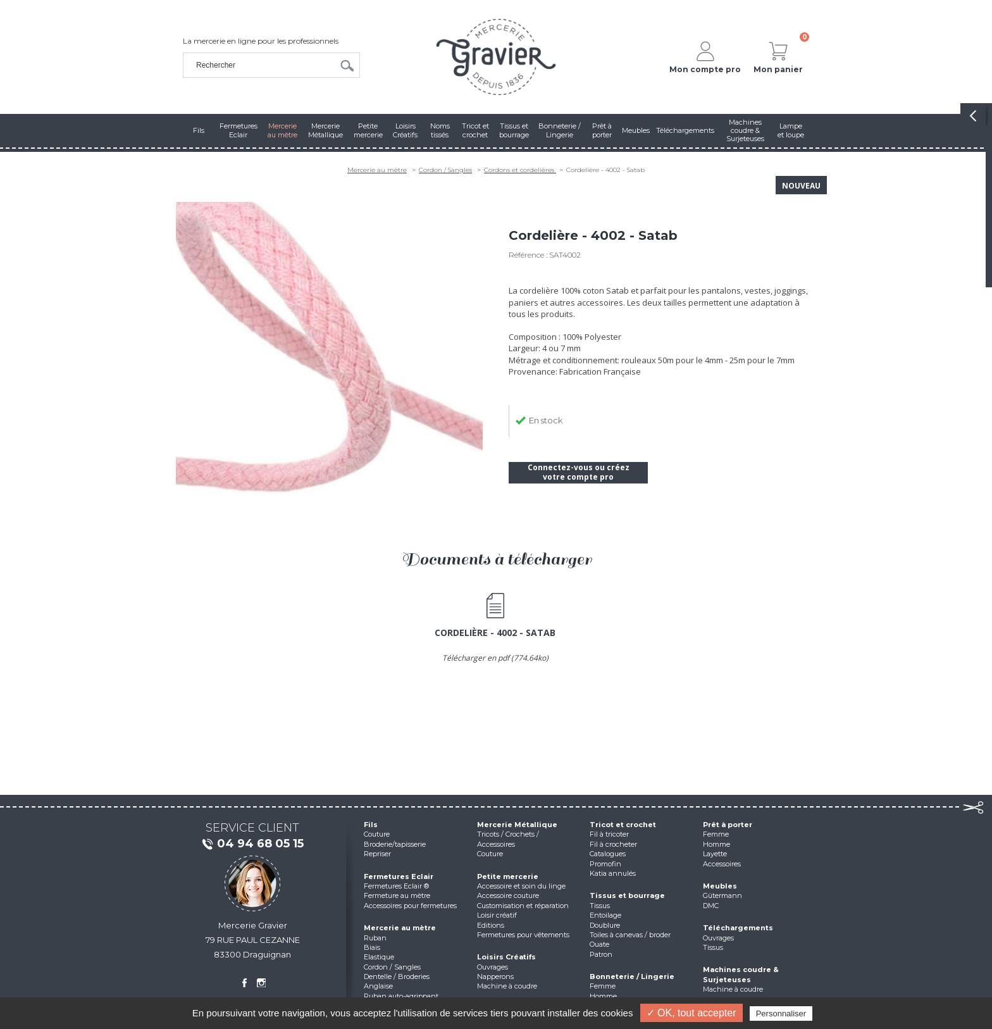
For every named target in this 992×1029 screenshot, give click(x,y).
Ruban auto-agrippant (401, 996)
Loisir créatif (497, 915)
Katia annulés (613, 873)
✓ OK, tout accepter (691, 1012)
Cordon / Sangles (445, 170)
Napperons (495, 976)
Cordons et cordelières (520, 170)
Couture (377, 834)
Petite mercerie (507, 876)
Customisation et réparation (523, 905)
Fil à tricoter (609, 834)
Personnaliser (781, 1013)
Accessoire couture (508, 895)
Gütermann (722, 895)
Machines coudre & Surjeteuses (741, 974)
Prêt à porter (727, 824)
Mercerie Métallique (517, 824)
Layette (715, 853)
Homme (603, 996)
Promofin (605, 863)
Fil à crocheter (613, 844)
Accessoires (722, 863)
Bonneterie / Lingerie (632, 976)
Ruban (375, 937)
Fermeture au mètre (397, 895)
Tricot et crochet (623, 824)
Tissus (600, 905)
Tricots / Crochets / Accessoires (508, 839)
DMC (711, 905)
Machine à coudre (507, 986)
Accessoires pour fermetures (410, 905)
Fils (371, 824)
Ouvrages (492, 967)
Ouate (599, 944)
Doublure (605, 925)
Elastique (379, 956)
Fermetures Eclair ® (396, 886)
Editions (490, 925)
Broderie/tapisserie (395, 844)
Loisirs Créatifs (506, 956)
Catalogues (608, 853)
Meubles (720, 886)
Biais (372, 947)
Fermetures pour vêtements (523, 934)
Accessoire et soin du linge (521, 886)
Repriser (377, 853)
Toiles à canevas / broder (630, 934)
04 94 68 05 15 (252, 844)
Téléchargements (738, 927)
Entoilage (605, 915)
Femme (603, 986)
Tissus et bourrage (627, 895)
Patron (601, 954)
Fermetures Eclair (398, 876)
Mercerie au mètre (377, 170)
